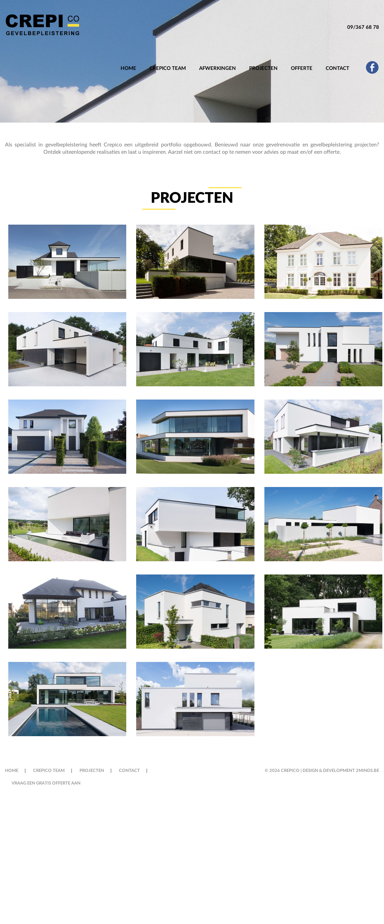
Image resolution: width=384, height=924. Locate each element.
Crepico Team (167, 68)
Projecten (263, 68)
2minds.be (367, 771)
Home (128, 68)
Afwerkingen (217, 68)
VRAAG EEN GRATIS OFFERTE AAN (46, 783)
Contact (337, 68)
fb (372, 67)
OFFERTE (301, 68)
